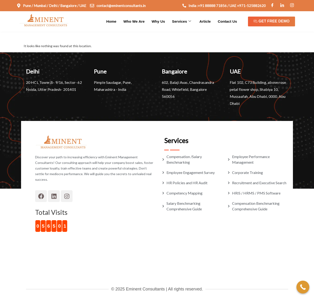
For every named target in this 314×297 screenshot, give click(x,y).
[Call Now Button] (302, 287)
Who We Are (136, 21)
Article (205, 21)
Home (114, 21)
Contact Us (227, 21)
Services (183, 21)
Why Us (160, 21)
